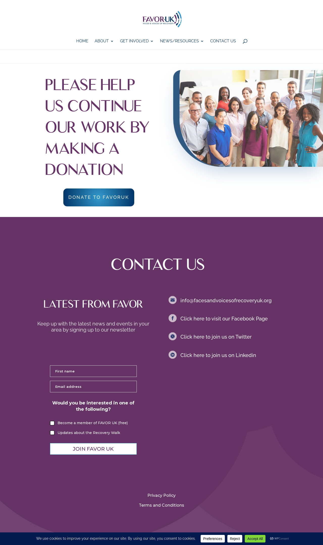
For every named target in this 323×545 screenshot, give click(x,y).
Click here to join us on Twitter (216, 337)
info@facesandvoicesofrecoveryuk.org (226, 300)
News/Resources (179, 41)
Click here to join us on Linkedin (218, 355)
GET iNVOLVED (134, 41)
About (102, 41)
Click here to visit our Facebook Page (224, 319)
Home (82, 41)
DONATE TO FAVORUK (98, 197)
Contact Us (223, 41)
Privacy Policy (161, 495)
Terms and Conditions (161, 505)
